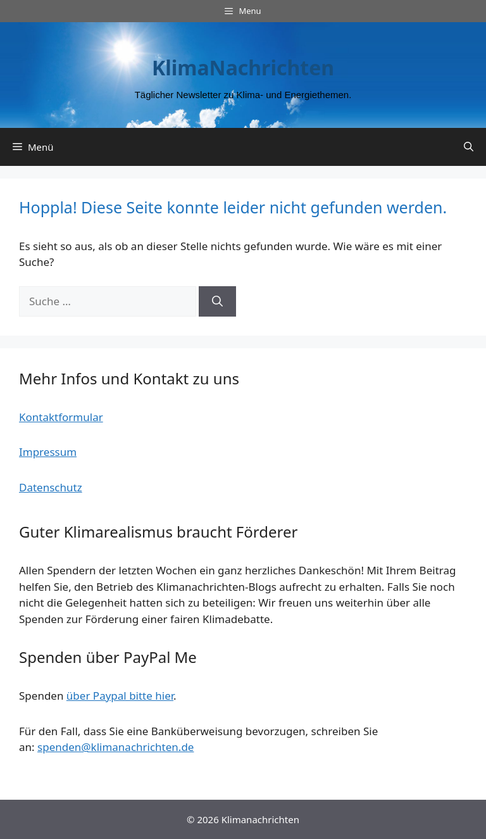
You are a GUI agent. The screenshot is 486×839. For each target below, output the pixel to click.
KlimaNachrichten (243, 67)
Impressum (48, 452)
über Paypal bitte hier (119, 695)
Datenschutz (50, 487)
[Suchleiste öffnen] (468, 147)
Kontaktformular (61, 417)
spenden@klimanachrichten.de (115, 747)
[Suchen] (217, 301)
